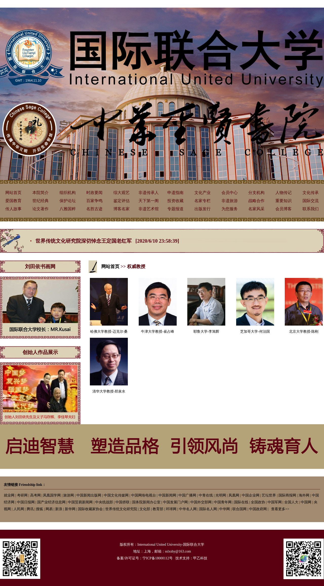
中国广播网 (187, 495)
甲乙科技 (200, 558)
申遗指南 (175, 192)
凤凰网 (234, 495)
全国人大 (291, 502)
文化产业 (202, 192)
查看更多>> (280, 509)
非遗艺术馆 (148, 209)
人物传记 (283, 192)
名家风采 (256, 209)
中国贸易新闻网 (80, 502)
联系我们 (310, 209)
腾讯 (30, 509)
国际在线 (241, 502)
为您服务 (229, 209)
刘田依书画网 (40, 266)
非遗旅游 (229, 201)
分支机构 (256, 192)
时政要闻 (94, 192)
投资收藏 (175, 201)
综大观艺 (121, 192)
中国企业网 (250, 495)
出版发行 (202, 209)
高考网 (35, 495)
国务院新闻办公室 (146, 502)
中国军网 (275, 502)
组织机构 (67, 192)
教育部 (158, 509)
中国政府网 (258, 509)
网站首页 (13, 192)
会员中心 (229, 192)
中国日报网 (26, 502)
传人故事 (13, 209)
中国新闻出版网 (88, 495)
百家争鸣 (94, 201)
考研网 (22, 495)
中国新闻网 (167, 495)
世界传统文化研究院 (121, 509)
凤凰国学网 (52, 495)
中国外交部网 (201, 502)
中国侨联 (122, 502)
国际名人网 (208, 509)
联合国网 (239, 509)
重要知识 (283, 201)
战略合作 (256, 201)
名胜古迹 (94, 209)
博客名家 (121, 209)
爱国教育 (13, 201)
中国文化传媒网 (116, 495)
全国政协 (258, 502)
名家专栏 (202, 201)
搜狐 (39, 509)
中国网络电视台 (143, 495)
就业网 (9, 495)
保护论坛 (67, 201)
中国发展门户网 (175, 502)
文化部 (144, 509)
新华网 (70, 509)
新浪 (58, 509)
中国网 (306, 502)
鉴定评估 (121, 201)
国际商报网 (287, 495)
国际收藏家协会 (90, 509)
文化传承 (310, 192)
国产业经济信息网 (51, 502)
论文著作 (40, 209)
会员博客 (283, 209)
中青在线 (206, 495)
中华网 (224, 509)
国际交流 (310, 201)
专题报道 (175, 209)
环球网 (171, 509)
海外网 (304, 495)
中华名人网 (188, 509)
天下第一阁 (148, 201)
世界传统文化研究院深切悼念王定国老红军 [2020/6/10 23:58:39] (107, 241)
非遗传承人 (148, 192)
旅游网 (68, 495)
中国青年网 (223, 502)
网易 (49, 509)
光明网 (220, 495)
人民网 (18, 509)
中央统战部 (104, 502)
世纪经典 (40, 201)
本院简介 (40, 192)
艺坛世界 (269, 495)
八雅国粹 (67, 209)
